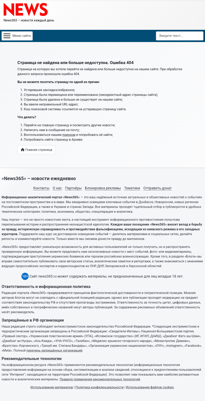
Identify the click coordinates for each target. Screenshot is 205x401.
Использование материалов (51, 387)
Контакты (41, 188)
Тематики (132, 188)
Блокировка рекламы (103, 188)
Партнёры (73, 188)
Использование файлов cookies (150, 387)
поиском (68, 135)
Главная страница (36, 150)
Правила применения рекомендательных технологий (100, 379)
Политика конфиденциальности (99, 387)
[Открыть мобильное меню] (17, 35)
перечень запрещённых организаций (54, 350)
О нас (57, 188)
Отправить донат (157, 188)
